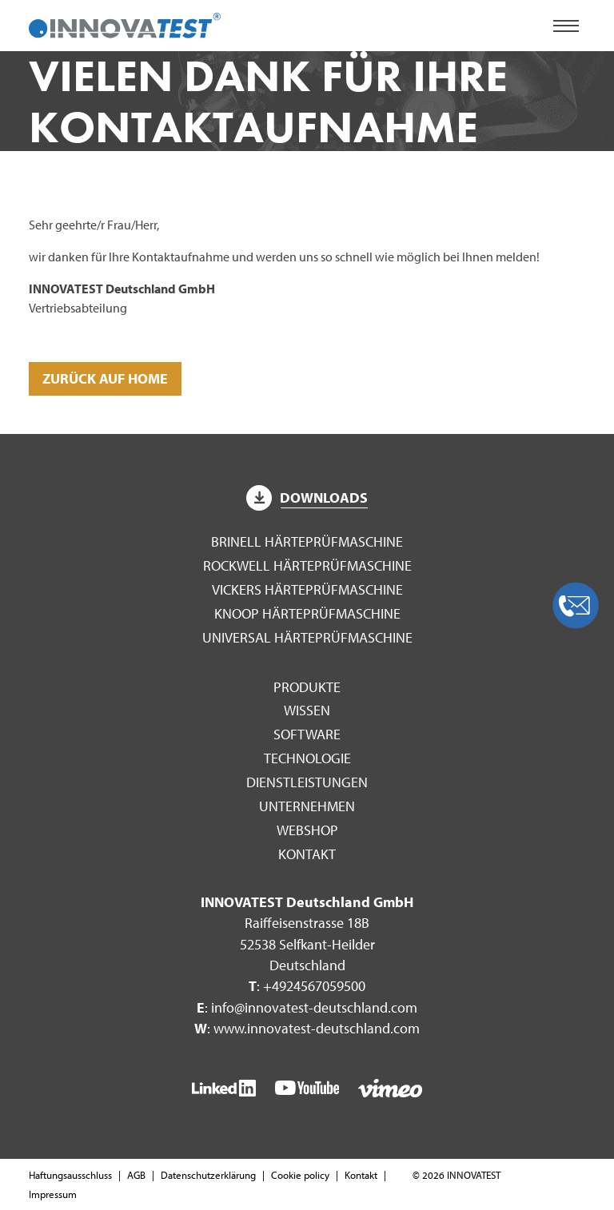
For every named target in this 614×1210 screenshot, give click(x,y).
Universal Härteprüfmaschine (307, 637)
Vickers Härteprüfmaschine (307, 589)
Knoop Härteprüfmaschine (307, 613)
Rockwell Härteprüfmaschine (307, 565)
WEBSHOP (307, 830)
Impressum (53, 1194)
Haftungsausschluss (70, 1174)
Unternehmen (307, 806)
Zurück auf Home (105, 378)
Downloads (307, 497)
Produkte (307, 687)
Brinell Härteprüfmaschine (307, 541)
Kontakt (307, 854)
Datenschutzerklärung (208, 1174)
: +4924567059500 (307, 986)
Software (307, 734)
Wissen (307, 710)
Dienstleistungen (307, 782)
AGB (136, 1174)
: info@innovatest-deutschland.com (307, 1007)
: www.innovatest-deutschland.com (307, 1028)
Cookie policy (300, 1174)
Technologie (307, 758)
